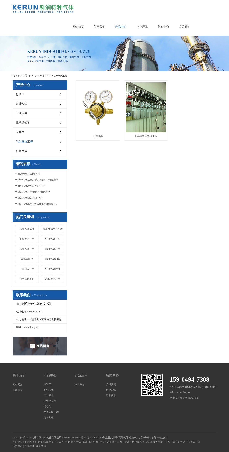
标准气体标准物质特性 (30, 198)
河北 (101, 442)
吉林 (60, 442)
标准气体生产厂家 (53, 229)
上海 (40, 442)
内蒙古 (72, 442)
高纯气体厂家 (26, 249)
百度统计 (29, 446)
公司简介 (18, 384)
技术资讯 (111, 395)
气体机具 (98, 136)
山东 (90, 442)
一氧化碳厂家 (26, 269)
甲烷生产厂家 (26, 239)
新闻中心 (163, 26)
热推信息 (18, 442)
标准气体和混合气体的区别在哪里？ (38, 204)
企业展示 (142, 26)
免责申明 (18, 446)
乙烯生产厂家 (52, 279)
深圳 (85, 442)
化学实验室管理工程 (146, 136)
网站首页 (78, 26)
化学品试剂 (23, 122)
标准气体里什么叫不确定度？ (34, 191)
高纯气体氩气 (26, 229)
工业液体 (21, 113)
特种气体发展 (52, 269)
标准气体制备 (52, 259)
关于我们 (99, 26)
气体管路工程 (59, 75)
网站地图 (183, 397)
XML (196, 397)
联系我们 (184, 26)
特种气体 (21, 151)
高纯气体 (21, 103)
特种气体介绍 (52, 239)
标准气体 (134, 437)
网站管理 (41, 446)
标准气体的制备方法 (29, 173)
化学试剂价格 (26, 279)
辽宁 (65, 442)
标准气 (20, 94)
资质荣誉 (18, 390)
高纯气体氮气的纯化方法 (31, 186)
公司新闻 (111, 384)
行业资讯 (111, 390)
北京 (46, 442)
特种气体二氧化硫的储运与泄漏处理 (38, 179)
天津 (79, 442)
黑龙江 (53, 442)
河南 (96, 442)
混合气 (20, 132)
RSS (191, 397)
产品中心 (120, 26)
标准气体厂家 (52, 249)
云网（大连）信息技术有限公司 (134, 442)
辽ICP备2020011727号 (93, 437)
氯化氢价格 (27, 259)
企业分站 (174, 397)
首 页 (34, 75)
